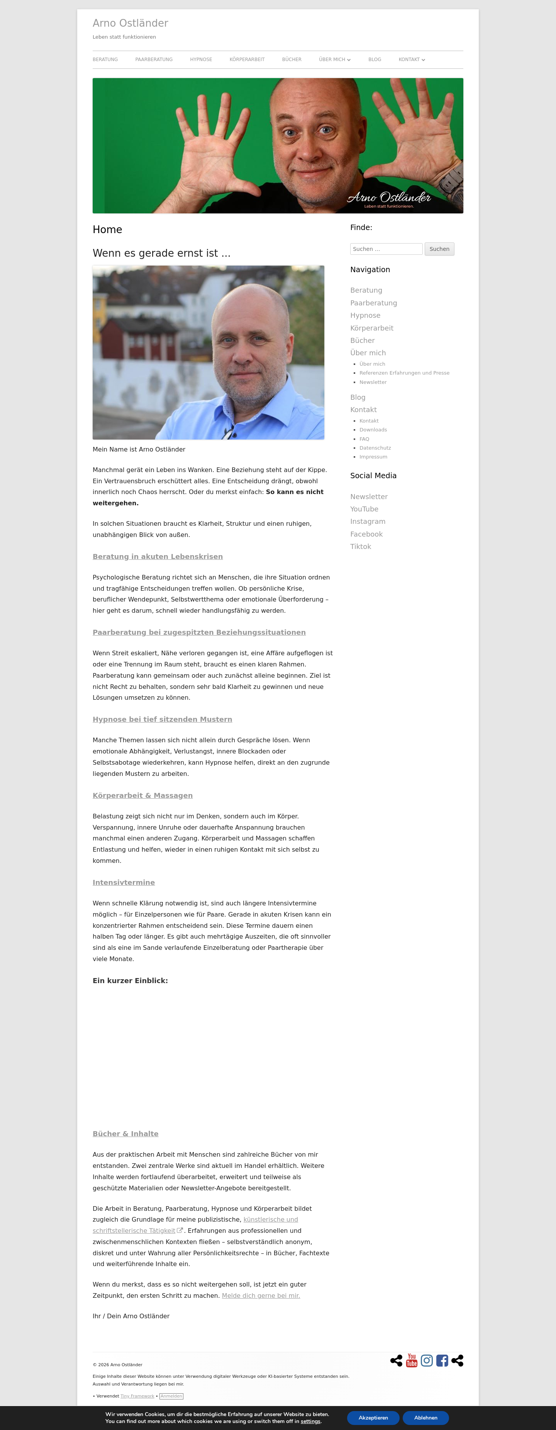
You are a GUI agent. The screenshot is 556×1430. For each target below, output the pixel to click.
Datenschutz (375, 448)
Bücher (292, 59)
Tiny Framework (137, 1396)
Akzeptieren (373, 1417)
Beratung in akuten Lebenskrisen (158, 556)
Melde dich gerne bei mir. (261, 1295)
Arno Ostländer (130, 23)
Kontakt (409, 59)
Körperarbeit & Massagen (143, 795)
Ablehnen (425, 1417)
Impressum (373, 457)
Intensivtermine (124, 882)
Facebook (366, 534)
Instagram (368, 521)
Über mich (332, 59)
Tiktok (360, 546)
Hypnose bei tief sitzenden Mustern (162, 719)
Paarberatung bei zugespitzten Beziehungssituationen (199, 632)
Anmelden (171, 1396)
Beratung (105, 59)
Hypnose (201, 59)
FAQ (364, 439)
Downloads (373, 430)
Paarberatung (154, 59)
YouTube (364, 509)
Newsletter (372, 382)
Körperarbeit (247, 59)
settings (310, 1421)
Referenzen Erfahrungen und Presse (404, 373)
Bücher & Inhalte (126, 1134)
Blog (374, 59)
